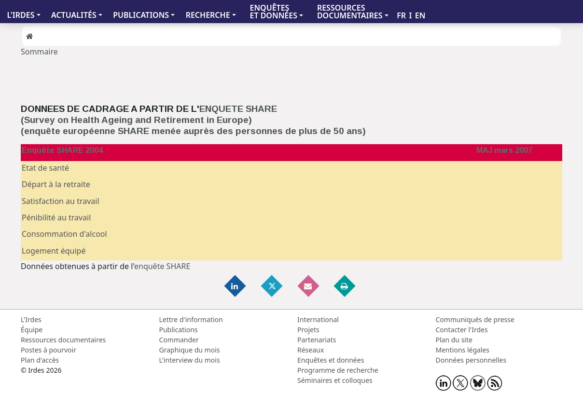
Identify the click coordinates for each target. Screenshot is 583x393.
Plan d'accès (40, 360)
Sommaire (39, 51)
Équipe (31, 329)
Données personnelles (471, 360)
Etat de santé (45, 168)
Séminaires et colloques (334, 380)
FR (401, 15)
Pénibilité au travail (56, 217)
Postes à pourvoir (48, 349)
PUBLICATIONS (141, 15)
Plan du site (454, 339)
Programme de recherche (337, 370)
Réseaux (310, 349)
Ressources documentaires (63, 339)
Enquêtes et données (330, 360)
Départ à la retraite (56, 184)
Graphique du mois (189, 349)
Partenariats (316, 339)
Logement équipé (53, 250)
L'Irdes (31, 319)
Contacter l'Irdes (462, 329)
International (318, 319)
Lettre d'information (191, 319)
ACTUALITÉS (74, 15)
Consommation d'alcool (64, 234)
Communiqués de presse (475, 319)
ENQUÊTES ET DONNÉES (273, 11)
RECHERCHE (208, 15)
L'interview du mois (189, 360)
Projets (308, 329)
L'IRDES (20, 15)
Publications (178, 329)
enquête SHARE (162, 266)
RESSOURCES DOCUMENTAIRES (350, 11)
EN (420, 15)
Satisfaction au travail (60, 201)
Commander (179, 339)
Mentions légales (463, 349)
